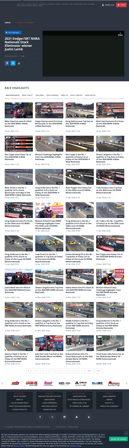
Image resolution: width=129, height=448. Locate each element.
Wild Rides (40, 95)
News (18, 13)
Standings (42, 13)
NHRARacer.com (49, 409)
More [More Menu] (41, 15)
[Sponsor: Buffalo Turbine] (114, 383)
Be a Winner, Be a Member (79, 406)
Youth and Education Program (79, 400)
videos (124, 7)
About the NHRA (19, 396)
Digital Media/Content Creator (27, 15)
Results (35, 13)
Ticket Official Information (19, 406)
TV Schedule (50, 13)
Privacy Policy (19, 446)
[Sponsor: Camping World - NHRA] (64, 383)
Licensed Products (19, 409)
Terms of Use (75, 446)
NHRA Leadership (109, 396)
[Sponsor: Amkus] (81, 383)
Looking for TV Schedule (24, 22)
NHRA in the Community (109, 406)
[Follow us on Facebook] (40, 417)
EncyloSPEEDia (52, 95)
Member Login (108, 14)
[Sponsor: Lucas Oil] (32, 383)
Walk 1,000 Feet (76, 95)
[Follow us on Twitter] (52, 417)
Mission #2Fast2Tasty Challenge (84, 13)
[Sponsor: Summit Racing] (48, 383)
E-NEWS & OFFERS (116, 7)
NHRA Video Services (50, 406)
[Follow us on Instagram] (64, 417)
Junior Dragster (79, 396)
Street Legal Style (79, 403)
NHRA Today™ (27, 95)
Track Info (64, 13)
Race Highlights (13, 95)
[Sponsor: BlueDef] (97, 383)
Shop (71, 13)
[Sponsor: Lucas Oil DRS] (15, 383)
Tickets (121, 14)
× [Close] (126, 433)
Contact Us (109, 403)
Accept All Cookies (118, 439)
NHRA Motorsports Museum (49, 396)
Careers (109, 400)
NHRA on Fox (90, 95)
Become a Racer (116, 2)
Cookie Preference (49, 403)
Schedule (29, 13)
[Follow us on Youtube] (88, 417)
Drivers (57, 13)
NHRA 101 (64, 95)
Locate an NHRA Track (19, 403)
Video (23, 13)
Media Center (49, 400)
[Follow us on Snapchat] (76, 417)
